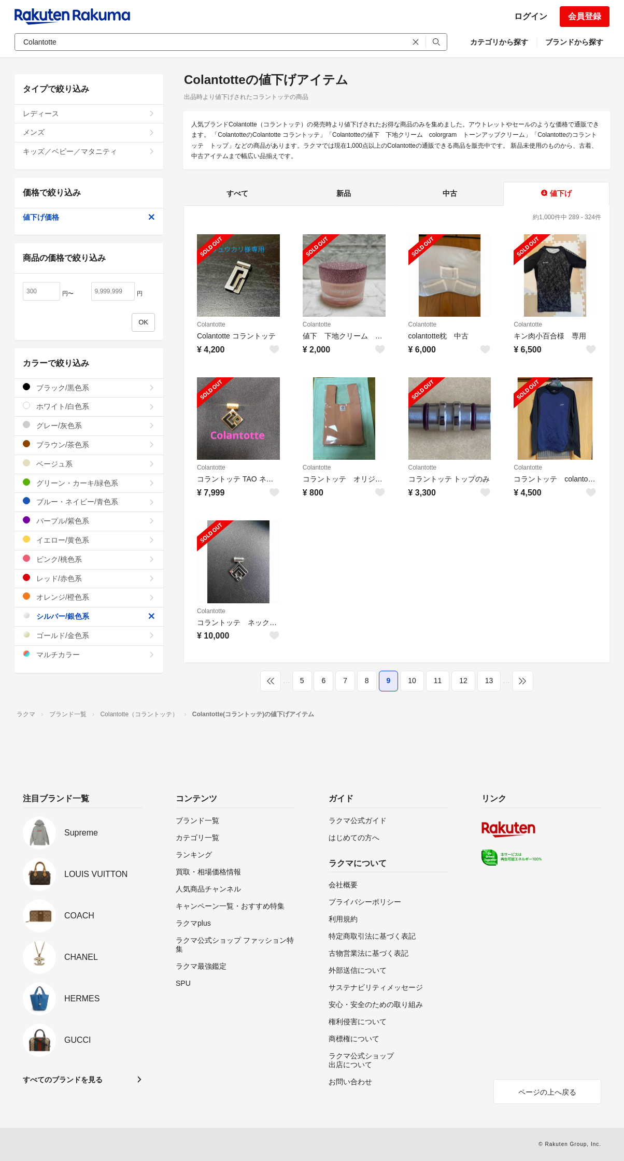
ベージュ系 (89, 463)
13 (489, 680)
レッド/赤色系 (89, 578)
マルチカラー (89, 654)
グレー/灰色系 (89, 425)
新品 (343, 193)
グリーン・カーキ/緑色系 (89, 482)
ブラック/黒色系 (89, 387)
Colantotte (211, 324)
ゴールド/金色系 (89, 635)
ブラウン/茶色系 (89, 444)
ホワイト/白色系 (89, 406)
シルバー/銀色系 (89, 616)
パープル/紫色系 (89, 520)
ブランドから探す (574, 42)
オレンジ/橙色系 (89, 596)
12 (463, 680)
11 (438, 680)
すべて (237, 193)
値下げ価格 (89, 217)
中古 (450, 193)
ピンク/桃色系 (89, 559)
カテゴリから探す (499, 42)
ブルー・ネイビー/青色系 (89, 501)
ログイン (530, 16)
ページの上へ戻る (547, 1092)
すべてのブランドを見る (63, 1079)
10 (412, 680)
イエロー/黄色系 (89, 539)
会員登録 (584, 16)
